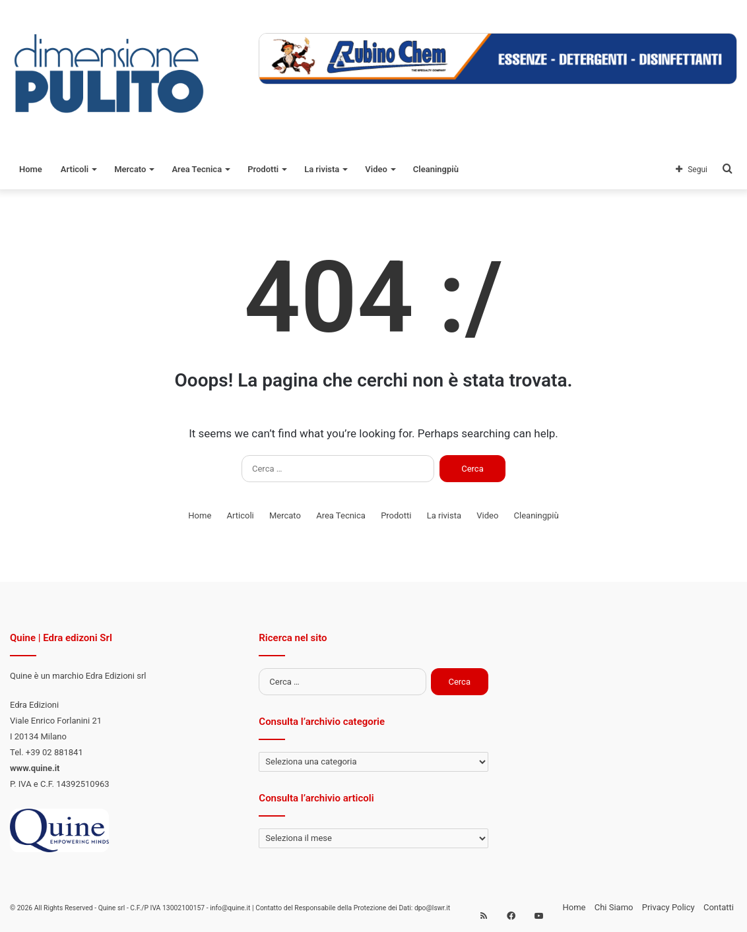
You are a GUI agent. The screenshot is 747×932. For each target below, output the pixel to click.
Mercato (130, 169)
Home (30, 169)
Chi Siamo (614, 907)
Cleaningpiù (436, 169)
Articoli (74, 169)
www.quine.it (34, 768)
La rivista (321, 169)
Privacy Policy (668, 907)
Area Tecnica (197, 169)
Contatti (718, 907)
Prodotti (262, 169)
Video (376, 169)
